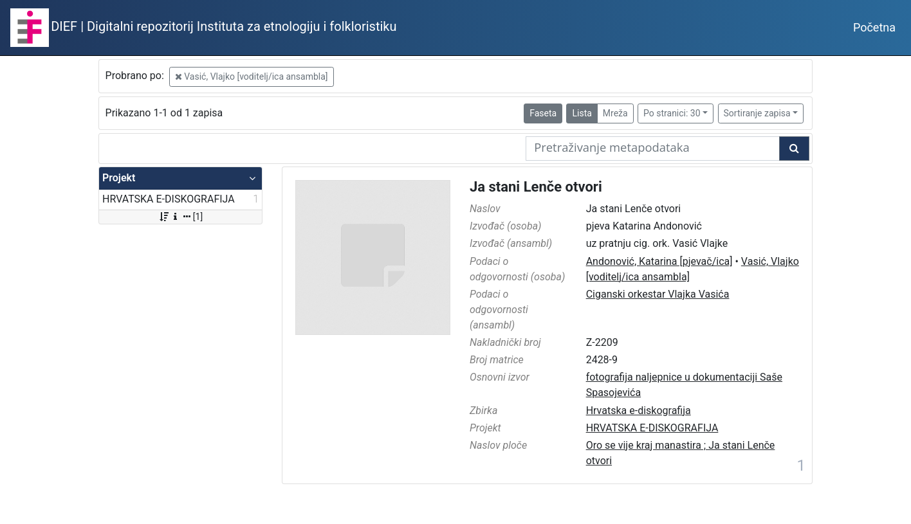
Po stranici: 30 (672, 113)
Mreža (615, 113)
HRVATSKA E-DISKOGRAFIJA (652, 428)
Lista (581, 113)
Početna (874, 27)
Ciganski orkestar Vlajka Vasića (658, 294)
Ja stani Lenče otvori (536, 187)
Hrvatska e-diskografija (638, 410)
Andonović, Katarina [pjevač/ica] (659, 261)
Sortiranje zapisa (757, 113)
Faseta (543, 113)
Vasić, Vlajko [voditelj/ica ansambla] (251, 76)
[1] (180, 217)
